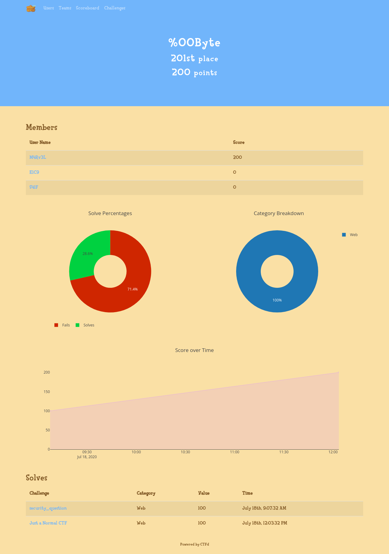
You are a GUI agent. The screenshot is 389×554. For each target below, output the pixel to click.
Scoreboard (87, 8)
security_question (48, 508)
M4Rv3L (37, 157)
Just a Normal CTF (48, 523)
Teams (65, 8)
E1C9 (34, 172)
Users (48, 8)
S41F (33, 187)
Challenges (114, 8)
